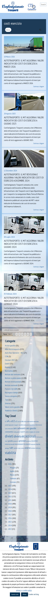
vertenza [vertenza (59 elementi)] (37, 448)
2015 (10, 521)
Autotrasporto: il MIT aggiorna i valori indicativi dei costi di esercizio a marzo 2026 (24, 63)
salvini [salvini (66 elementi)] (16, 448)
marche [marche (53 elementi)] (38, 444)
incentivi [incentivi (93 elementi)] (34, 441)
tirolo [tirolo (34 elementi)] (19, 448)
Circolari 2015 (10, 360)
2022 (10, 496)
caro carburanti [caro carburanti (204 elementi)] (19, 428)
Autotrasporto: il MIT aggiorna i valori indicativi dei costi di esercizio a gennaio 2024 (24, 301)
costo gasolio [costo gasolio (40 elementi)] (17, 432)
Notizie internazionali (13, 381)
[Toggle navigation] (44, 9)
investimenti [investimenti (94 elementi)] (19, 444)
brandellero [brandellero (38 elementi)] (32, 425)
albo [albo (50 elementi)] (22, 421)
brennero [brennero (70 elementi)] (39, 425)
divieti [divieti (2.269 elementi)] (9, 436)
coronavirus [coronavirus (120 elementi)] (9, 431)
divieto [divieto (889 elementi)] (18, 436)
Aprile (12, 471)
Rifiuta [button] (24, 594)
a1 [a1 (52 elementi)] (5, 421)
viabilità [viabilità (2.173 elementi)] (10, 452)
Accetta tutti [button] (15, 594)
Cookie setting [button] (33, 594)
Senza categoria (11, 396)
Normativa (9, 371)
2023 (10, 493)
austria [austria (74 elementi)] (21, 425)
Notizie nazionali (11, 385)
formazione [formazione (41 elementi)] (39, 437)
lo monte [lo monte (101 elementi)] (27, 444)
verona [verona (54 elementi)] (33, 448)
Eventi (7, 363)
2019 (10, 507)
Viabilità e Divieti (11, 410)
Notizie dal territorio (12, 374)
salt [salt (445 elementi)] (11, 447)
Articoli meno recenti (12, 330)
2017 (10, 514)
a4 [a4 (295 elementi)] (8, 421)
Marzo (12, 474)
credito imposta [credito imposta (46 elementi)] (29, 432)
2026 (10, 464)
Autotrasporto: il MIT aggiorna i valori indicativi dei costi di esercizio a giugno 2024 (24, 244)
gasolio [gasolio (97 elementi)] (10, 441)
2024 (10, 489)
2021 (10, 500)
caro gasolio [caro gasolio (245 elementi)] (31, 428)
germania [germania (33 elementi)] (28, 441)
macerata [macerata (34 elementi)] (33, 444)
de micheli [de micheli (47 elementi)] (36, 432)
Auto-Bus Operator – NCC (14, 352)
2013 (10, 529)
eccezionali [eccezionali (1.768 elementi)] (29, 436)
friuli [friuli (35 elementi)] (6, 441)
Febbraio (13, 478)
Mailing (7, 367)
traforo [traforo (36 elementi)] (22, 448)
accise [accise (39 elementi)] (19, 421)
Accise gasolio (10, 345)
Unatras (8, 403)
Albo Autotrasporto (12, 349)
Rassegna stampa (11, 392)
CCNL (6, 356)
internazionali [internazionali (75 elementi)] (9, 444)
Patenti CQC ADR (11, 389)
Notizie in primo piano (13, 378)
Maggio (12, 467)
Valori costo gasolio (12, 407)
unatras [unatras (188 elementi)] (28, 447)
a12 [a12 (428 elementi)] (13, 421)
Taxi (6, 399)
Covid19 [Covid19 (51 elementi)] (22, 432)
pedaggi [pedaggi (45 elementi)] (7, 448)
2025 (10, 485)
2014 (10, 525)
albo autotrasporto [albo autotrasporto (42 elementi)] (28, 421)
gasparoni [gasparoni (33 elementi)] (15, 441)
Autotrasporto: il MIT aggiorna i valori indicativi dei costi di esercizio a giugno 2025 (24, 120)
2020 (10, 503)
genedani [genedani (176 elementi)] (22, 440)
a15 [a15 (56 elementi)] (16, 421)
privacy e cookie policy (24, 590)
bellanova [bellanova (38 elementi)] (26, 425)
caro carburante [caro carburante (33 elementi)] (9, 429)
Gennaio (13, 482)
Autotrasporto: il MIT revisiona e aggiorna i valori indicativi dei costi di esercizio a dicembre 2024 (24, 177)
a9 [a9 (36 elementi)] (10, 421)
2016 (10, 518)
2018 (10, 511)
